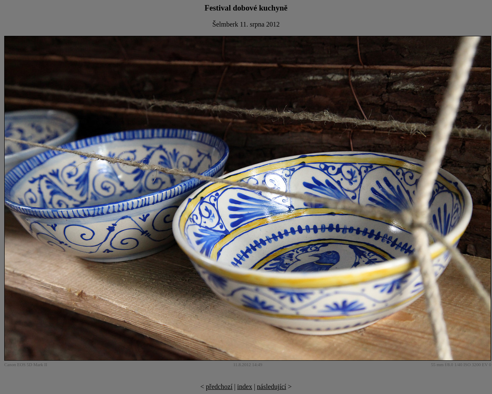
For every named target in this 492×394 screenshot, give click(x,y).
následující (271, 386)
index (244, 386)
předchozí (219, 386)
